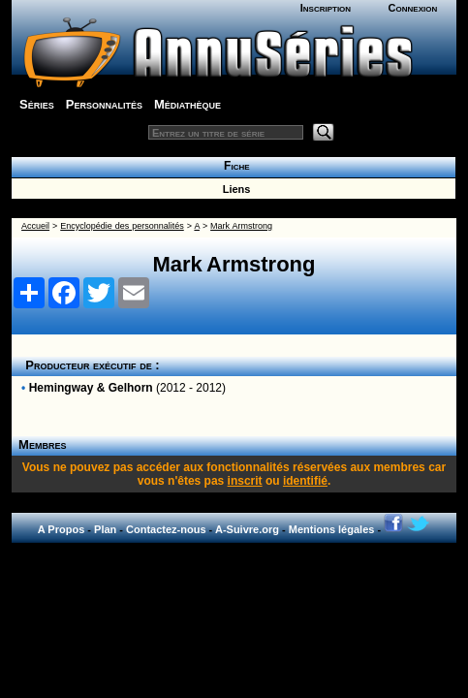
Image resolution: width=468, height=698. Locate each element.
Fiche (233, 166)
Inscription (325, 8)
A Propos (61, 529)
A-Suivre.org (247, 529)
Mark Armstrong (241, 226)
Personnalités (104, 104)
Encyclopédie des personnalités (121, 226)
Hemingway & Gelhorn (91, 388)
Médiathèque (187, 104)
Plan (105, 529)
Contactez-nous (166, 529)
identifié (305, 481)
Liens (234, 189)
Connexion (413, 8)
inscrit (245, 481)
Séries (36, 104)
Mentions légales (332, 529)
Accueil (35, 226)
